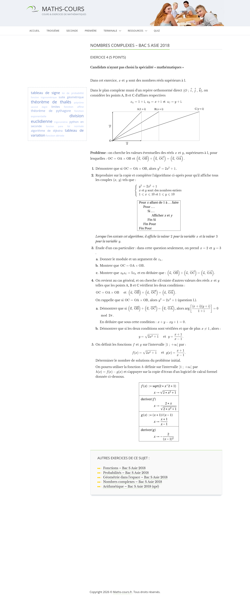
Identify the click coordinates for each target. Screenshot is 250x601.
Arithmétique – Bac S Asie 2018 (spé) (131, 486)
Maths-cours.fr (122, 592)
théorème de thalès (51, 102)
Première (91, 30)
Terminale (110, 30)
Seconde (72, 30)
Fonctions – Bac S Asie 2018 (124, 468)
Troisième (53, 30)
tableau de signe (45, 92)
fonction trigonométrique (44, 97)
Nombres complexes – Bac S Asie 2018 (132, 482)
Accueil (35, 30)
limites (55, 107)
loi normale (75, 126)
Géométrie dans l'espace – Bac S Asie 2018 (135, 477)
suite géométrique (71, 97)
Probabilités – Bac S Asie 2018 (126, 473)
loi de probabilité (73, 93)
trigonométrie (61, 122)
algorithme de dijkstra (46, 131)
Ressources (135, 30)
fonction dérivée (55, 135)
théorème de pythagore (51, 111)
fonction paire (54, 126)
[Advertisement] (157, 538)
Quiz (157, 30)
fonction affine (74, 106)
